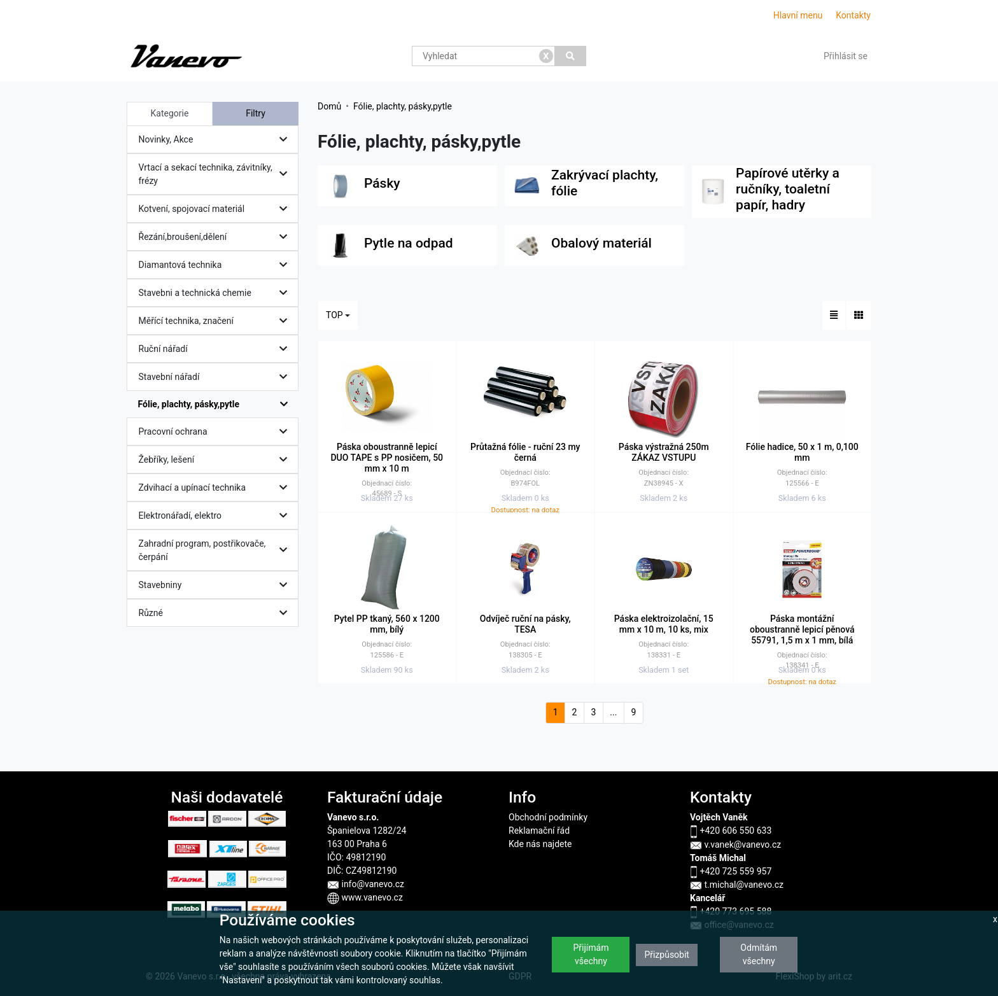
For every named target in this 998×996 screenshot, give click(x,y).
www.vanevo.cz (365, 897)
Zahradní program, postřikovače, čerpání (216, 550)
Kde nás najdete (540, 844)
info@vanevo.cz (365, 884)
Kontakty (853, 15)
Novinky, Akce (216, 140)
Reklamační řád (539, 830)
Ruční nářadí (216, 349)
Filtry (255, 113)
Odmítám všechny (758, 954)
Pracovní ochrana (216, 432)
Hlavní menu (798, 15)
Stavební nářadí (216, 377)
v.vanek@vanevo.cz (735, 844)
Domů (329, 106)
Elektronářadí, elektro (216, 516)
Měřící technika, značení (216, 321)
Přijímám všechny (590, 954)
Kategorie (170, 113)
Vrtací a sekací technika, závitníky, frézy (216, 174)
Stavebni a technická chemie (216, 293)
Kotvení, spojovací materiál (216, 209)
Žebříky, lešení (216, 460)
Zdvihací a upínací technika (216, 488)
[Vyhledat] (570, 56)
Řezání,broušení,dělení (216, 237)
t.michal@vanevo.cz (737, 885)
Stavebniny (216, 585)
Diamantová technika (216, 265)
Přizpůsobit (666, 955)
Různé (216, 613)
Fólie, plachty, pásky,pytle (216, 404)
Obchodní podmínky (548, 817)
